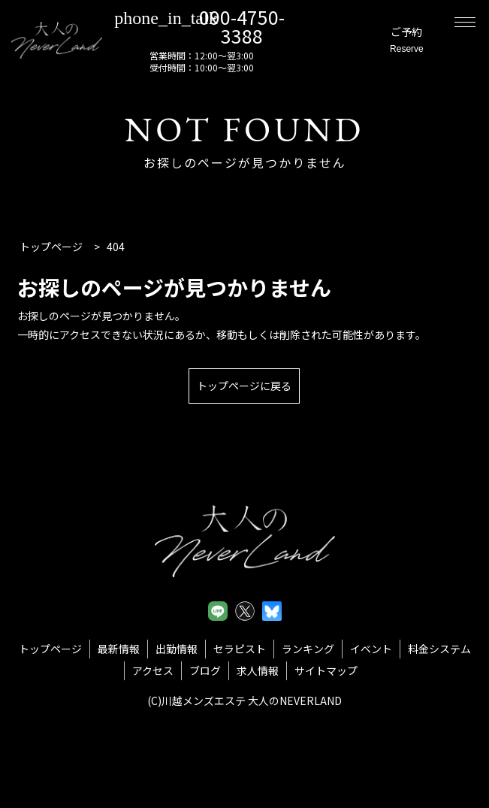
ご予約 (392, 41)
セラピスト (239, 648)
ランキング (308, 648)
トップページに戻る (244, 385)
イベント (371, 648)
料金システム (439, 648)
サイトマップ (326, 670)
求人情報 (258, 670)
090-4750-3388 (221, 25)
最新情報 (119, 648)
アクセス (153, 670)
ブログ (205, 670)
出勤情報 (176, 648)
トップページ (50, 648)
